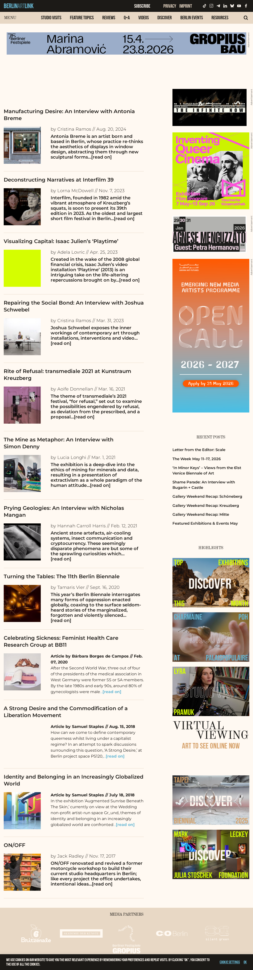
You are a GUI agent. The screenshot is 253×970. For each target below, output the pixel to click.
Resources (219, 17)
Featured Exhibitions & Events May (205, 523)
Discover (164, 17)
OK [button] (245, 962)
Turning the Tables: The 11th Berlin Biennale (62, 576)
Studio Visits (51, 17)
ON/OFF (14, 845)
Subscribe (142, 6)
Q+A (127, 17)
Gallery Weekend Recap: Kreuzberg (205, 505)
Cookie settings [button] (230, 962)
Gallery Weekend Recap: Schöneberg (207, 496)
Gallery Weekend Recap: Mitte (200, 514)
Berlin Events (191, 17)
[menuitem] (51, 20)
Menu (10, 18)
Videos (143, 17)
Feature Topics (82, 17)
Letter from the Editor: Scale (198, 449)
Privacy (169, 6)
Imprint (185, 6)
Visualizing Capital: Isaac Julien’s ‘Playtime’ (61, 241)
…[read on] (100, 157)
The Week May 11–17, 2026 (196, 458)
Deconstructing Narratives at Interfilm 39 (59, 180)
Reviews (108, 17)
